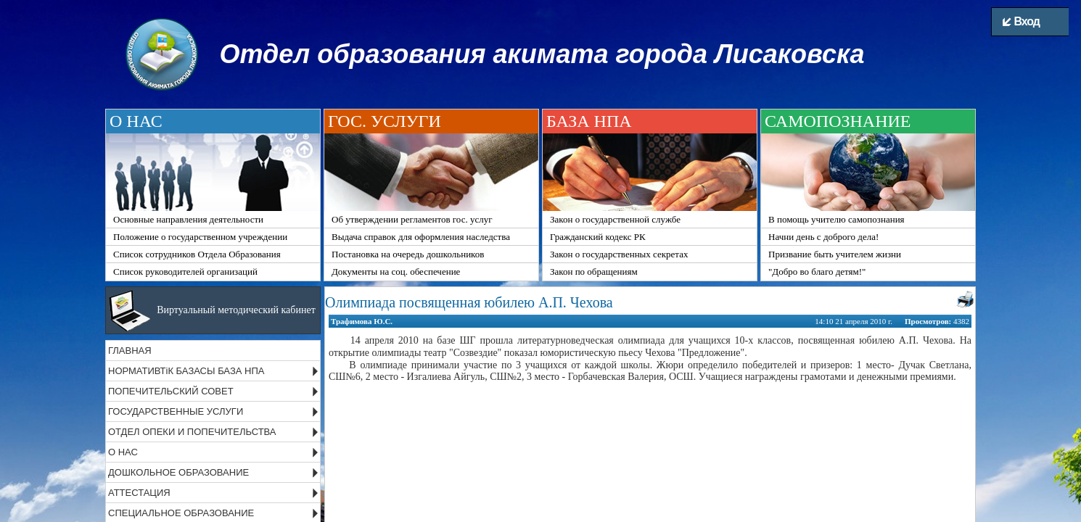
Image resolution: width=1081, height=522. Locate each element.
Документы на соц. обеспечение (396, 271)
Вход (1021, 21)
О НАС (123, 452)
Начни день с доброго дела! (823, 236)
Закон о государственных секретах (619, 254)
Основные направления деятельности (188, 219)
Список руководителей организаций (185, 271)
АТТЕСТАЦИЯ (139, 492)
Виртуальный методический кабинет (236, 309)
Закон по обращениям (594, 271)
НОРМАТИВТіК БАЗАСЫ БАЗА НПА (186, 370)
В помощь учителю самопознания (836, 219)
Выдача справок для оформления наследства (421, 236)
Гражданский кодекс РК (598, 236)
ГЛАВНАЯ (130, 350)
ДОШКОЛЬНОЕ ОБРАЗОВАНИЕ (178, 472)
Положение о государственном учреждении (200, 236)
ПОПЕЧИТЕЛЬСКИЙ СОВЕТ (171, 391)
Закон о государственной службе (615, 219)
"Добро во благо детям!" (817, 271)
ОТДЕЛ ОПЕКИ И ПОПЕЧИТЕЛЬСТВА (192, 431)
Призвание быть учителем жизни (834, 254)
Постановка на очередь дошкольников (408, 254)
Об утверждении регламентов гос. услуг (412, 219)
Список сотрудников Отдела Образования (197, 254)
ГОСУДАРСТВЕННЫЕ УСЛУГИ (175, 411)
